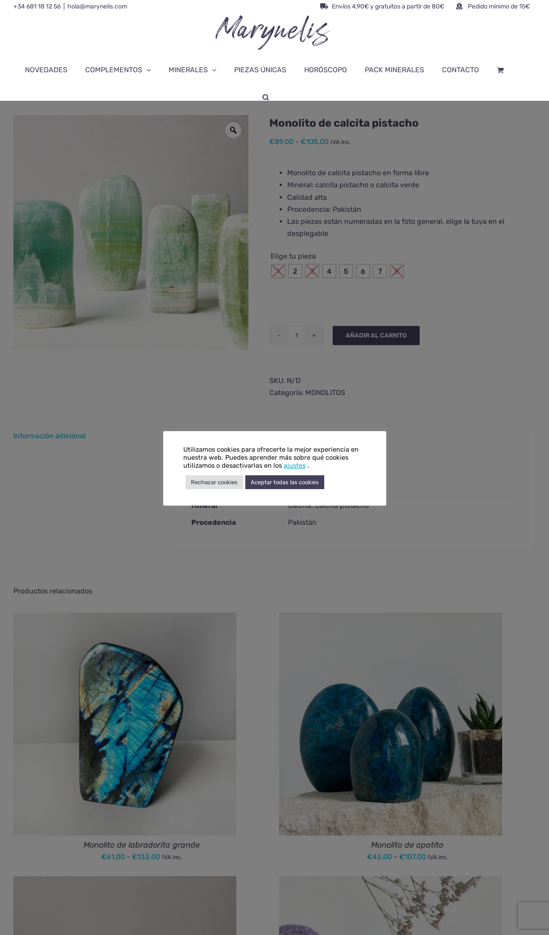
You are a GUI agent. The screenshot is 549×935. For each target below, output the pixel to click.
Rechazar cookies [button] (214, 482)
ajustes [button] (294, 465)
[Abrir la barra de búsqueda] (265, 96)
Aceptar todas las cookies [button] (285, 482)
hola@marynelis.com (97, 6)
